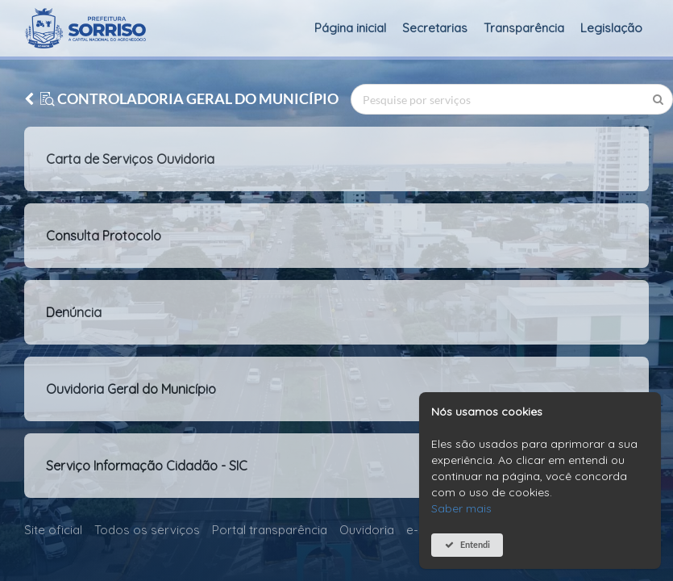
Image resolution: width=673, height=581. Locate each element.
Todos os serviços (147, 529)
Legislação (611, 28)
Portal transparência (269, 529)
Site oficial (53, 529)
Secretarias (434, 28)
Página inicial (350, 28)
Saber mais (461, 508)
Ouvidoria (366, 529)
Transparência (524, 28)
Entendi (475, 544)
